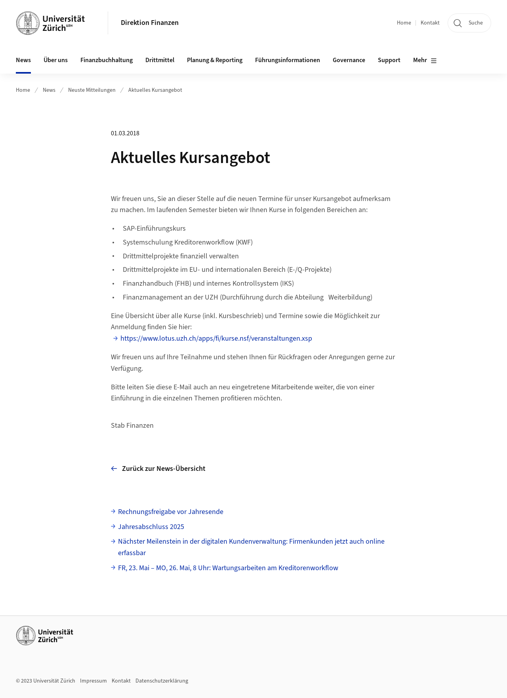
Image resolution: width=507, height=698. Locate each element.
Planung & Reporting (214, 60)
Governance (349, 60)
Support (389, 60)
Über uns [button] (56, 60)
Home (404, 23)
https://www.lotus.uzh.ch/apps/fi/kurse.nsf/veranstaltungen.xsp (216, 338)
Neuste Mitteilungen (92, 90)
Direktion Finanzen (150, 23)
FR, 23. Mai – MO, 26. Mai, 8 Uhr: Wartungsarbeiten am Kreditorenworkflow (228, 568)
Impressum (93, 681)
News (49, 90)
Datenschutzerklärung (161, 681)
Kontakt (430, 23)
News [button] (23, 60)
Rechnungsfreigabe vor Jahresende (170, 512)
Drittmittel (159, 60)
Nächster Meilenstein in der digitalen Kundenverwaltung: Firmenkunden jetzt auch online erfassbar (251, 547)
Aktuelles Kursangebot (155, 90)
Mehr (425, 60)
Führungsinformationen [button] (287, 60)
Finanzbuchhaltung (106, 60)
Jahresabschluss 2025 (151, 527)
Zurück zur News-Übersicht (158, 469)
